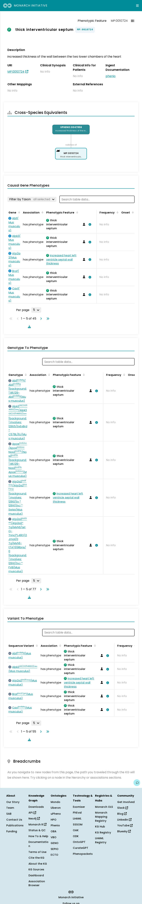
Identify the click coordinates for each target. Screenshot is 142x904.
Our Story (12, 802)
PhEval (77, 812)
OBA (53, 831)
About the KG (37, 864)
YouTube (125, 825)
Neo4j (34, 818)
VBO (53, 837)
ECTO (54, 855)
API (32, 812)
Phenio (55, 825)
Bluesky (124, 831)
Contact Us (14, 820)
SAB (8, 814)
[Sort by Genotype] (25, 374)
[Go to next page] (40, 319)
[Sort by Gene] (18, 212)
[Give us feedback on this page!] (136, 782)
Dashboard (36, 875)
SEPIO (54, 849)
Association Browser (36, 883)
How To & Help (38, 836)
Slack (122, 808)
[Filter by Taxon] (31, 199)
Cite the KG (36, 858)
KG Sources (36, 869)
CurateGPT (80, 848)
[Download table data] (28, 327)
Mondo (55, 802)
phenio (111, 76)
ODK (76, 836)
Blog (122, 814)
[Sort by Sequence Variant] (36, 645)
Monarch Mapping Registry (101, 816)
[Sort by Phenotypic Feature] (76, 212)
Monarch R (37, 824)
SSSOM (77, 824)
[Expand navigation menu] (137, 5)
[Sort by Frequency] (117, 212)
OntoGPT (79, 842)
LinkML (77, 818)
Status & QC (37, 830)
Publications (14, 825)
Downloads (36, 807)
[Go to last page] (47, 319)
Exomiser (79, 807)
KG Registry (103, 832)
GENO (54, 843)
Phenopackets (83, 854)
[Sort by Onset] (132, 212)
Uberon (56, 808)
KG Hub (100, 826)
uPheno (56, 814)
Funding (11, 831)
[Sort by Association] (42, 212)
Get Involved (126, 802)
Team (10, 808)
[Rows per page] (36, 309)
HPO (53, 820)
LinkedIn (124, 820)
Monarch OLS (104, 807)
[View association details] (89, 224)
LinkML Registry (100, 840)
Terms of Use (37, 852)
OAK (76, 830)
